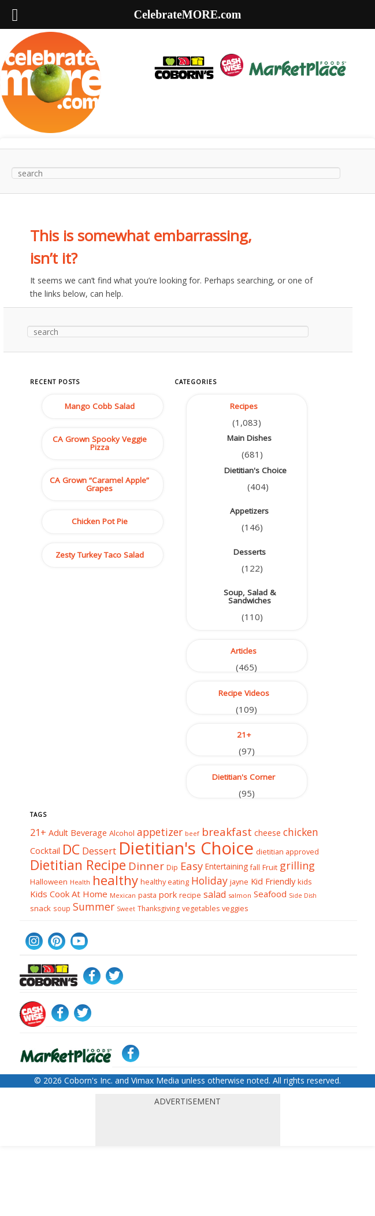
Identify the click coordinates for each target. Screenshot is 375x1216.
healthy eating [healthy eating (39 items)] (164, 881)
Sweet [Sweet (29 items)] (126, 909)
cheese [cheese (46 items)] (267, 832)
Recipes (244, 406)
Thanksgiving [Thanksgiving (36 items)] (159, 908)
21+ (244, 734)
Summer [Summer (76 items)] (93, 907)
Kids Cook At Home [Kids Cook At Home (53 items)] (68, 894)
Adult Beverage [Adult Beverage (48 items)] (78, 832)
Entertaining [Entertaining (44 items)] (226, 866)
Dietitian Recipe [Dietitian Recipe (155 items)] (78, 864)
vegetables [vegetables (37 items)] (201, 908)
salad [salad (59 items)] (214, 894)
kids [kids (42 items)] (305, 881)
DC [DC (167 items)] (71, 849)
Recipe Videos (243, 693)
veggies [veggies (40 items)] (235, 908)
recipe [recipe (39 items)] (190, 895)
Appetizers (249, 511)
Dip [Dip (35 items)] (172, 867)
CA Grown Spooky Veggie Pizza (100, 443)
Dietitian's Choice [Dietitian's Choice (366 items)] (186, 848)
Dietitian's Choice (255, 470)
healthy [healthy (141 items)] (115, 880)
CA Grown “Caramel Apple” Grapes (99, 484)
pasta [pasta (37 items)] (147, 895)
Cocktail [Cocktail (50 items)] (45, 851)
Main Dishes (249, 438)
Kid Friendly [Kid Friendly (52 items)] (273, 881)
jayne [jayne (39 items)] (239, 881)
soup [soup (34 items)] (61, 908)
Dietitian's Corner (243, 777)
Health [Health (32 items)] (80, 882)
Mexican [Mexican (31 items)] (123, 895)
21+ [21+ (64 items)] (38, 832)
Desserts (249, 552)
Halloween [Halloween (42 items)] (49, 881)
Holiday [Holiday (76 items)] (209, 880)
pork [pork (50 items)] (168, 894)
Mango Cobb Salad (100, 406)
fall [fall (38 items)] (255, 867)
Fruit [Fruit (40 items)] (269, 866)
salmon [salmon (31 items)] (239, 895)
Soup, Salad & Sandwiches (250, 596)
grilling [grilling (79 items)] (297, 865)
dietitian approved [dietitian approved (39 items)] (287, 851)
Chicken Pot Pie (100, 521)
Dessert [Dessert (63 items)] (99, 851)
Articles (244, 651)
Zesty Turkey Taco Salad (99, 555)
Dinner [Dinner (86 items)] (146, 865)
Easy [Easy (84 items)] (191, 865)
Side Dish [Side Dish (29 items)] (303, 895)
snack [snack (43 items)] (40, 908)
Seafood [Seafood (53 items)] (270, 894)
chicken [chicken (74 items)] (300, 832)
